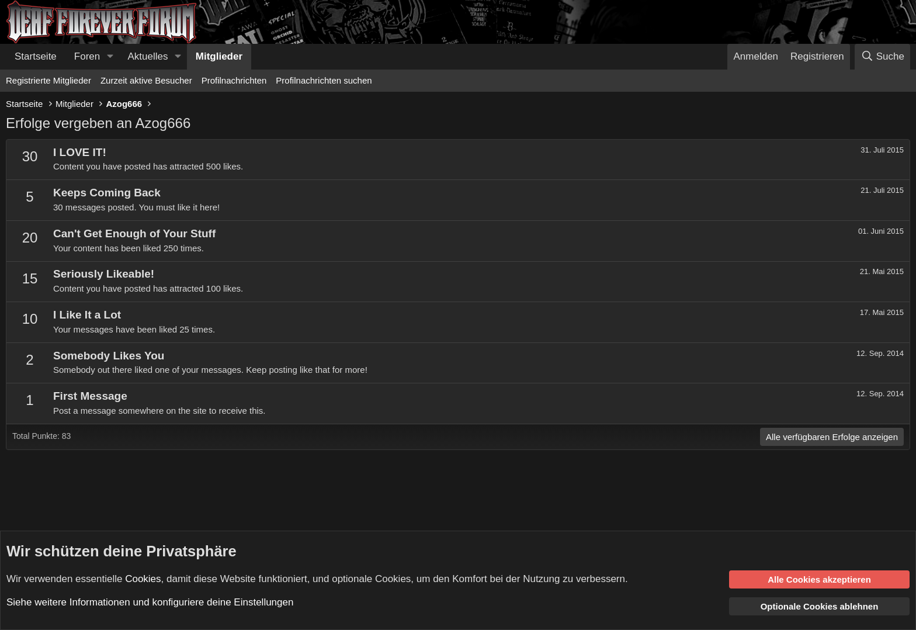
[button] (110, 57)
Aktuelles (148, 56)
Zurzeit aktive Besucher (146, 80)
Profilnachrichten (234, 80)
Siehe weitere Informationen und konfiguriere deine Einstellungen (149, 602)
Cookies (143, 578)
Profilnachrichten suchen (324, 80)
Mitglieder (219, 56)
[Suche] (882, 57)
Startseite (36, 56)
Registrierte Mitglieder (48, 80)
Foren (87, 56)
